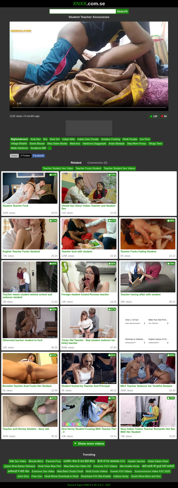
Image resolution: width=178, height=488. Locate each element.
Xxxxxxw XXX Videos (105, 466)
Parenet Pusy (53, 461)
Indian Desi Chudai (88, 139)
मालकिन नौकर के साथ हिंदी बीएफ (79, 461)
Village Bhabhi (19, 143)
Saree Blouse (37, 143)
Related (76, 162)
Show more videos (89, 443)
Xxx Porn (145, 139)
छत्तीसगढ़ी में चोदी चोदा (18, 471)
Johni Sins (23, 476)
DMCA (87, 485)
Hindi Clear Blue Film (49, 466)
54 (164, 116)
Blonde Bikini (36, 461)
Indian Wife (68, 139)
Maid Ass (75, 143)
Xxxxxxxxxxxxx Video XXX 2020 (152, 471)
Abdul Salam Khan (158, 461)
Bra (45, 139)
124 (153, 116)
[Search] (82, 11)
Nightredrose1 (19, 139)
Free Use (37, 476)
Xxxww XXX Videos (121, 471)
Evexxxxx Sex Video (43, 471)
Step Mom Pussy (136, 143)
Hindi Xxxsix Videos (96, 471)
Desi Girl (54, 139)
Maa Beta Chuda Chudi (70, 471)
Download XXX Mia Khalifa (96, 476)
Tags (79, 485)
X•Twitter (25, 155)
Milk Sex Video (18, 461)
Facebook (38, 155)
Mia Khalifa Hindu (129, 466)
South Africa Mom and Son (146, 476)
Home (70, 485)
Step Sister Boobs (57, 143)
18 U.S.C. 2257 (102, 485)
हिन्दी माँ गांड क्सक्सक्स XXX (111, 461)
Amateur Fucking (110, 139)
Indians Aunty (120, 476)
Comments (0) (97, 162)
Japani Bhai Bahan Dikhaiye (19, 466)
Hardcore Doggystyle (94, 143)
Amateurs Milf (38, 148)
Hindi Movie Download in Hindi (61, 476)
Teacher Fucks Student (88, 168)
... (50, 148)
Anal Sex (35, 139)
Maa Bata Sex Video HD (77, 466)
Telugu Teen (155, 143)
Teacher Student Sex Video (58, 168)
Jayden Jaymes (136, 461)
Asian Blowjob (116, 143)
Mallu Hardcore (19, 148)
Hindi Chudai (130, 139)
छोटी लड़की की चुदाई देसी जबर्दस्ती (158, 466)
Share (14, 155)
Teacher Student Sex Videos (119, 168)
